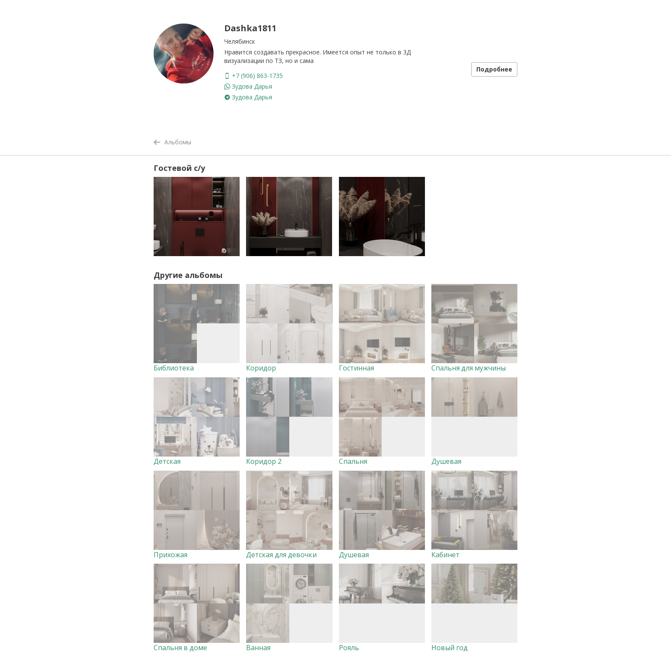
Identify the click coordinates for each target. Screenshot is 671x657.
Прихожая (170, 554)
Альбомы (172, 142)
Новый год (449, 647)
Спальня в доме (180, 647)
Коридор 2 (264, 461)
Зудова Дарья (248, 86)
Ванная (258, 647)
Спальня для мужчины (468, 368)
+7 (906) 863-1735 (253, 76)
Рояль (349, 647)
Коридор (261, 368)
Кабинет (445, 554)
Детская (167, 461)
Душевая (446, 461)
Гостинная (356, 368)
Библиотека (174, 368)
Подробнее (494, 69)
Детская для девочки (281, 554)
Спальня (353, 461)
